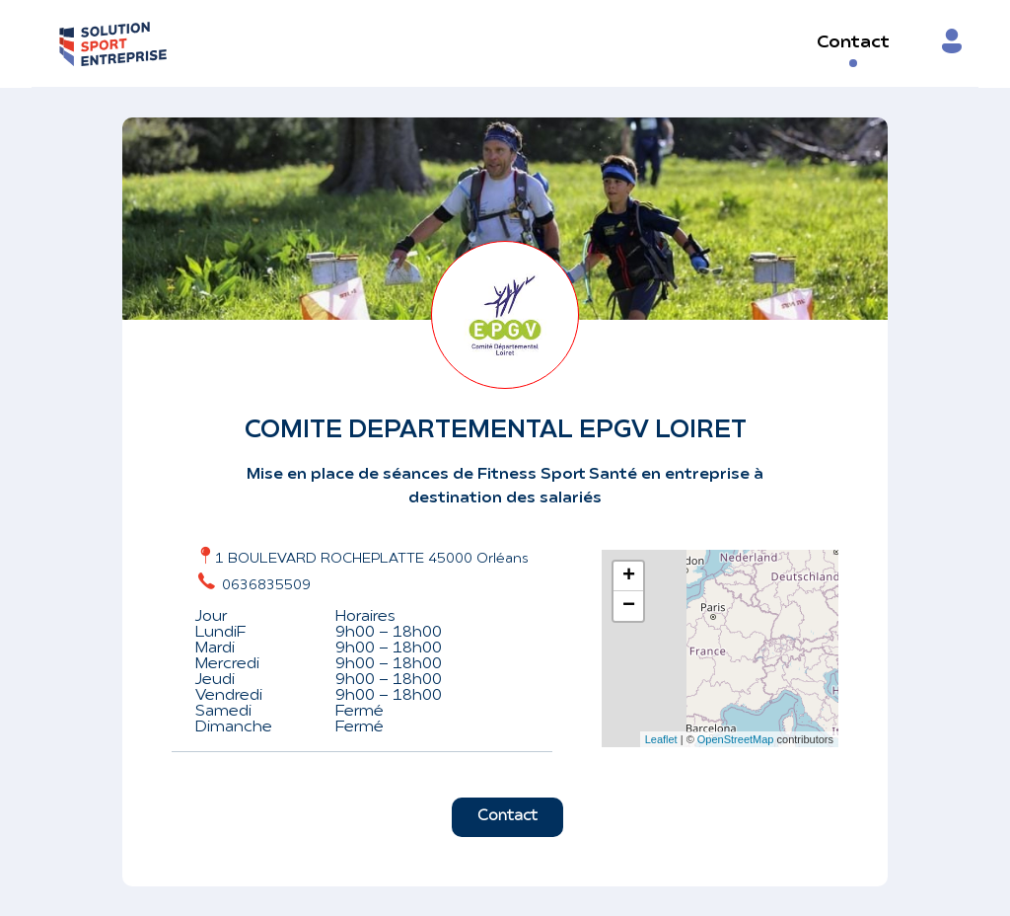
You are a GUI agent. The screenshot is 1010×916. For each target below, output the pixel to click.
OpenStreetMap (735, 739)
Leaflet (661, 739)
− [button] (628, 606)
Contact (853, 43)
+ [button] (628, 576)
